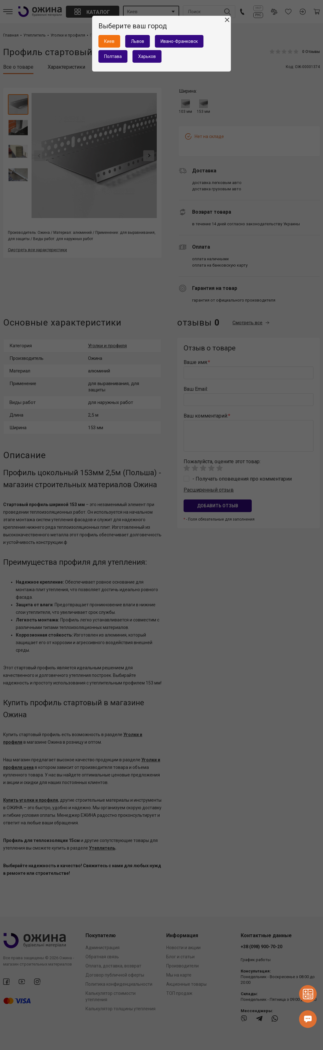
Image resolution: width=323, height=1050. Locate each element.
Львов (137, 41)
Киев (109, 41)
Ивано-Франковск (179, 41)
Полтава (113, 56)
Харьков (147, 56)
